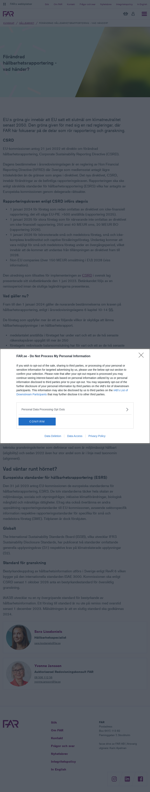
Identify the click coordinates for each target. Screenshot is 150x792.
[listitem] (75, 409)
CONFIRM (37, 421)
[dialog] (75, 396)
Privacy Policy (96, 436)
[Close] (142, 356)
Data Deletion (53, 436)
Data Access (74, 436)
